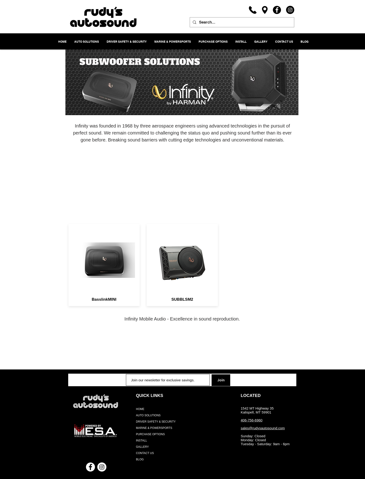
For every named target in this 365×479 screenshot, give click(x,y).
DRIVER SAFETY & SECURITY (156, 421)
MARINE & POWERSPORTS (154, 428)
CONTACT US (145, 453)
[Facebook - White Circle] (90, 467)
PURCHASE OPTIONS (150, 434)
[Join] (221, 380)
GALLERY (142, 446)
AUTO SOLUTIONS (148, 415)
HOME (140, 409)
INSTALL (141, 440)
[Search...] (241, 22)
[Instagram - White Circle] (101, 467)
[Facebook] (277, 10)
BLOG (140, 459)
